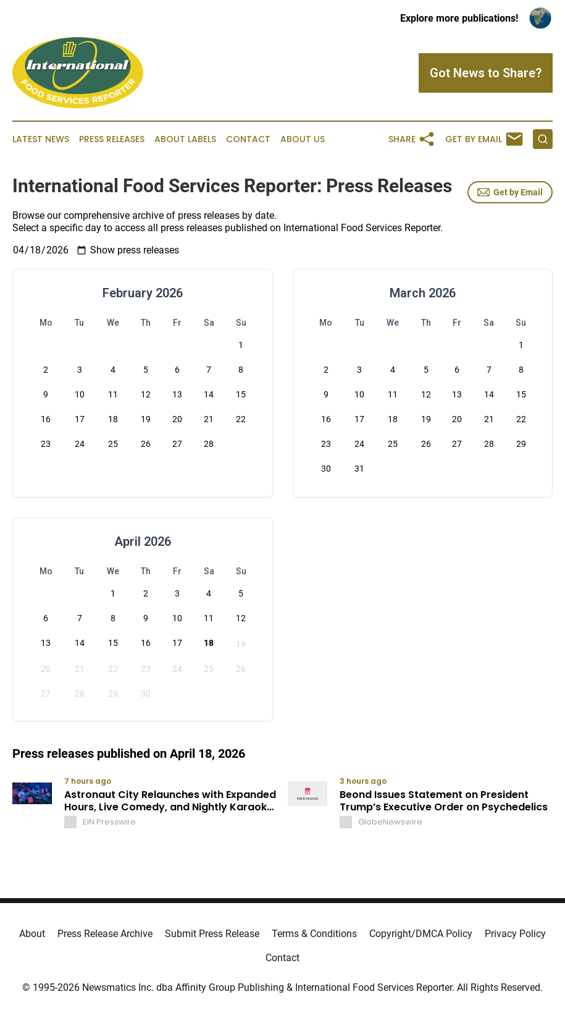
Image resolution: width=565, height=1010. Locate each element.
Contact (248, 139)
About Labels (185, 139)
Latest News (40, 139)
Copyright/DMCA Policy (420, 934)
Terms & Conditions (314, 934)
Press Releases (111, 139)
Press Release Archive (105, 934)
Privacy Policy (515, 934)
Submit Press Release (212, 934)
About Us (302, 139)
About (32, 934)
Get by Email (510, 192)
